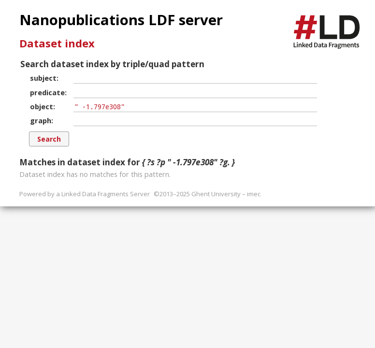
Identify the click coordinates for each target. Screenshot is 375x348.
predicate (47, 92)
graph (40, 120)
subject (43, 78)
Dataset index (57, 43)
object (41, 106)
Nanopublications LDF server (121, 19)
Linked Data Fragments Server (105, 193)
